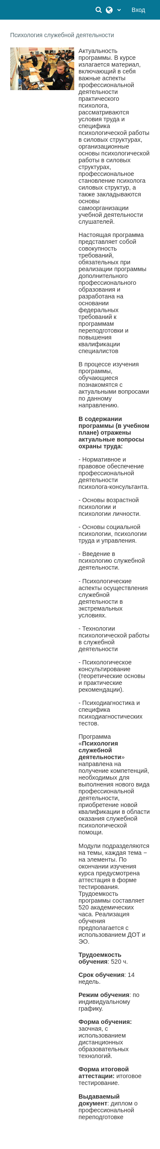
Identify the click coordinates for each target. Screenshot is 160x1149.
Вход (138, 9)
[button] (99, 9)
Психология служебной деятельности (62, 35)
